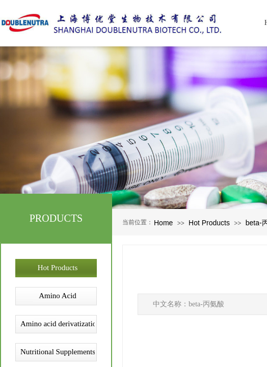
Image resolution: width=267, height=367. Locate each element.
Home (163, 223)
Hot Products (209, 223)
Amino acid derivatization (57, 324)
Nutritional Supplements (57, 352)
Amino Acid (57, 296)
